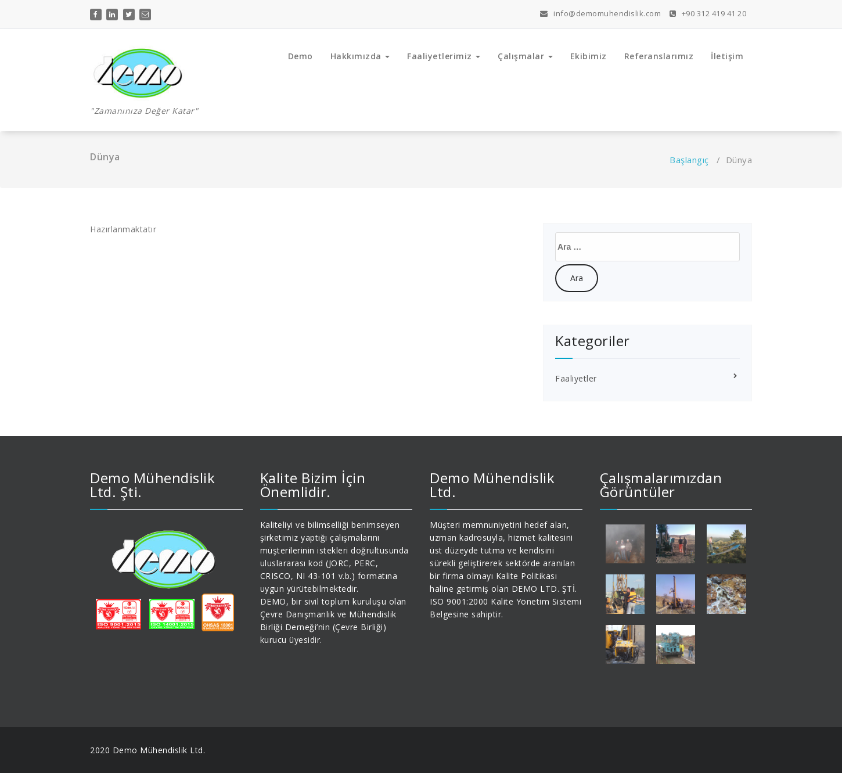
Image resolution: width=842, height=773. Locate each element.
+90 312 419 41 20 (708, 13)
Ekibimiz (588, 56)
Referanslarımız (659, 56)
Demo (300, 56)
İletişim (727, 56)
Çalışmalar (525, 56)
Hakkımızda (360, 56)
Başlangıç (689, 160)
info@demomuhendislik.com (600, 13)
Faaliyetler (576, 378)
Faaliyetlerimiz (443, 56)
